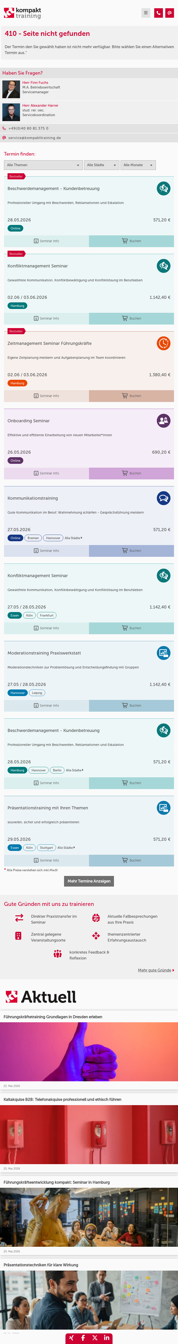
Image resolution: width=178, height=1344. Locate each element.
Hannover (53, 538)
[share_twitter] (95, 1338)
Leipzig (37, 693)
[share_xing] (71, 1338)
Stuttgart (46, 848)
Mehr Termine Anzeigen (89, 881)
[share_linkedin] (107, 1338)
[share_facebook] (83, 1338)
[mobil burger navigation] (146, 13)
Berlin (57, 770)
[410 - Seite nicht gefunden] (158, 13)
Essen (15, 615)
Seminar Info (46, 241)
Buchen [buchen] (131, 241)
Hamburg (17, 306)
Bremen (33, 538)
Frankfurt (46, 615)
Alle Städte (73, 538)
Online (15, 228)
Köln (29, 615)
